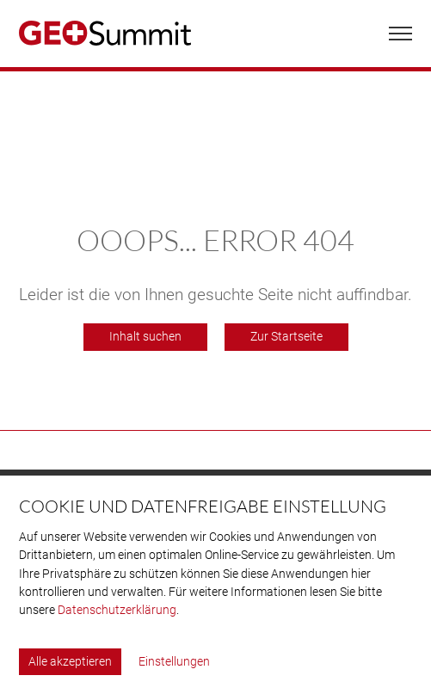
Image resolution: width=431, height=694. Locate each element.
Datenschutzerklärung (117, 610)
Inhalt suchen (145, 336)
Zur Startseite (286, 336)
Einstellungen (174, 661)
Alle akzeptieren (70, 661)
